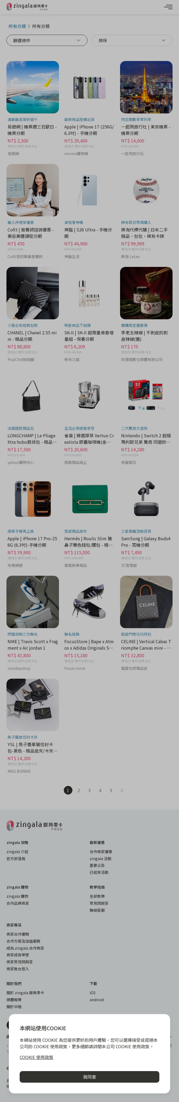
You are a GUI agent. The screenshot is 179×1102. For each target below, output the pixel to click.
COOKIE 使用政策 (36, 1057)
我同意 (89, 1077)
